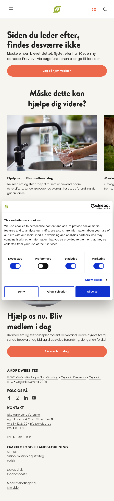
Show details (94, 279)
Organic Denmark (73, 377)
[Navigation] (11, 9)
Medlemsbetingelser (21, 483)
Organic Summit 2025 (31, 381)
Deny (21, 291)
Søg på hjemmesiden (57, 71)
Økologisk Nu (34, 377)
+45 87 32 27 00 (17, 423)
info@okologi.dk (40, 423)
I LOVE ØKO (15, 377)
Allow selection (57, 291)
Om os (12, 451)
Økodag (52, 377)
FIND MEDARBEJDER (19, 437)
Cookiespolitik (17, 474)
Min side (13, 487)
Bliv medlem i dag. (57, 351)
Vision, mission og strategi (26, 456)
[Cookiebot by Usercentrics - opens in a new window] (93, 206)
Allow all (92, 291)
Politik (11, 460)
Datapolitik (15, 469)
